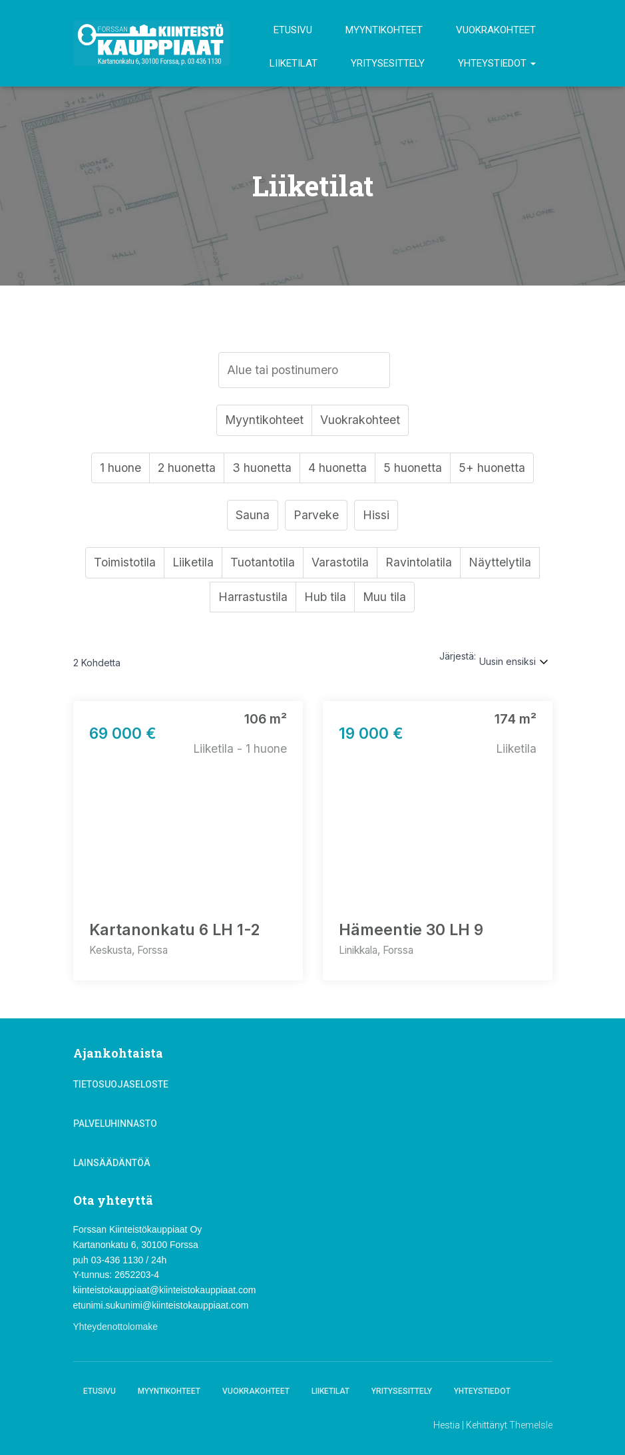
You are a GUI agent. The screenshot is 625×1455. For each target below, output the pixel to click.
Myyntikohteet (384, 30)
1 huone (119, 469)
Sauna (253, 517)
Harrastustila (252, 599)
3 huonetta (262, 469)
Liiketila (193, 565)
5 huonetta (414, 469)
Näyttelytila (502, 565)
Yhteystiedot (497, 63)
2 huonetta (186, 469)
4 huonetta (338, 469)
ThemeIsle (530, 1425)
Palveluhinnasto (115, 1123)
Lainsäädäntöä (111, 1162)
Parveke (316, 517)
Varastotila (342, 565)
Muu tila (385, 599)
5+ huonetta (494, 469)
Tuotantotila (263, 565)
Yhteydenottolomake (115, 1326)
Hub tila (325, 599)
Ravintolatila (421, 565)
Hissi (376, 517)
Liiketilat (293, 63)
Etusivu (293, 30)
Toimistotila (123, 565)
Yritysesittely (388, 63)
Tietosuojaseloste (120, 1084)
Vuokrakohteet (496, 30)
